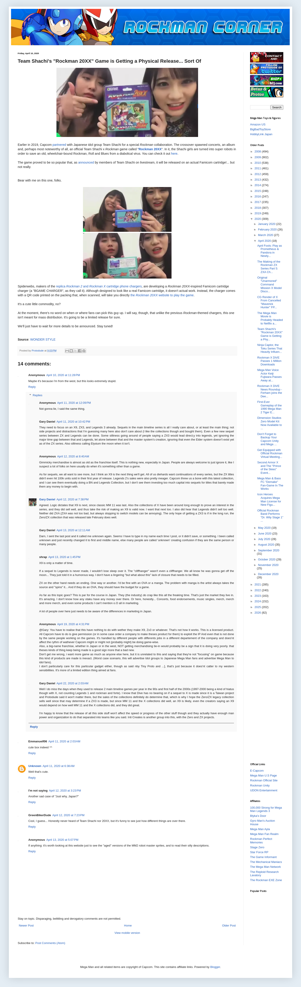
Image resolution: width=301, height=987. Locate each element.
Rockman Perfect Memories (261, 840)
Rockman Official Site (264, 780)
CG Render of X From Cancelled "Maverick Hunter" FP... (269, 302)
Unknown (34, 766)
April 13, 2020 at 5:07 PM (62, 839)
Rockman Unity (260, 785)
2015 (258, 191)
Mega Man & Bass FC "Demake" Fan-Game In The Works (270, 483)
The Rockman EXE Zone (266, 880)
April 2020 (265, 240)
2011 (258, 168)
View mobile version (127, 932)
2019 (258, 213)
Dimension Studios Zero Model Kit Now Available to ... (269, 423)
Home (128, 925)
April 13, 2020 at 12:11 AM (73, 530)
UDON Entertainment (263, 790)
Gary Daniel (47, 499)
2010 (258, 162)
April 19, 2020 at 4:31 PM (73, 624)
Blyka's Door (258, 815)
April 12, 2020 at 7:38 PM (72, 499)
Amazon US (257, 124)
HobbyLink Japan (261, 134)
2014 (258, 185)
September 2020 (268, 550)
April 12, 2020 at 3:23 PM (65, 790)
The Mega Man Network (265, 866)
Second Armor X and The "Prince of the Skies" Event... (269, 467)
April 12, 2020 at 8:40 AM (73, 456)
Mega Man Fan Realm (264, 834)
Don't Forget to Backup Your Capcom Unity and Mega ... (268, 439)
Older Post (229, 925)
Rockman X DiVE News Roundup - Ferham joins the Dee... (269, 391)
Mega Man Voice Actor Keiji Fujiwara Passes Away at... (269, 375)
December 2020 (268, 574)
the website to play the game (161, 295)
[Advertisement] (268, 688)
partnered (59, 144)
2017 (258, 202)
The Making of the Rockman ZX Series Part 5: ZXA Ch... (268, 267)
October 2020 (267, 559)
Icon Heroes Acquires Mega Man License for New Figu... (269, 499)
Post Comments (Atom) (50, 943)
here (174, 153)
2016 (258, 196)
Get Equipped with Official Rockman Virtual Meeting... (269, 453)
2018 (258, 207)
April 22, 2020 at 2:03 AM (72, 683)
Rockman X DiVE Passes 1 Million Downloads (269, 361)
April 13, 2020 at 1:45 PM (64, 557)
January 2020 (267, 224)
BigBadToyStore (260, 129)
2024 (258, 601)
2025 (258, 607)
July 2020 (264, 539)
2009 (258, 157)
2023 (258, 595)
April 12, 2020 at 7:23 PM (68, 815)
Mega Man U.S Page (263, 775)
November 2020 (268, 565)
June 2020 (265, 533)
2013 (258, 179)
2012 (258, 174)
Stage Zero (257, 847)
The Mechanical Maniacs (266, 862)
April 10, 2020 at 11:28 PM (63, 375)
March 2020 (266, 235)
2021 (258, 584)
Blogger (215, 967)
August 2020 (266, 544)
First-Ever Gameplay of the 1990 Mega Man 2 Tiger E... (269, 407)
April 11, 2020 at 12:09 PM (74, 402)
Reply (32, 386)
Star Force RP (259, 852)
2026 (258, 612)
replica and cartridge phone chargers (99, 286)
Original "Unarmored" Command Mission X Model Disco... (269, 284)
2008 (258, 151)
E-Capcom (257, 770)
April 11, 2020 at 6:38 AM (59, 766)
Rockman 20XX (150, 149)
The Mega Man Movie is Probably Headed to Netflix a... (270, 318)
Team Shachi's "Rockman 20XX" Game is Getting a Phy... (270, 334)
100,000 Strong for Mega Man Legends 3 (266, 809)
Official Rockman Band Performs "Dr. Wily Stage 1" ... (270, 516)
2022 (258, 590)
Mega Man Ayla (260, 829)
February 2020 (268, 229)
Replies (37, 395)
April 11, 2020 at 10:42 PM (73, 421)
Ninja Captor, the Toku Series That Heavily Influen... (269, 348)
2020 (258, 218)
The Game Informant (263, 857)
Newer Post (26, 925)
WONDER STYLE (42, 339)
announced (86, 162)
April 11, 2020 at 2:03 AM (64, 741)
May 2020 (265, 527)
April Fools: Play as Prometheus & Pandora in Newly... (269, 251)
